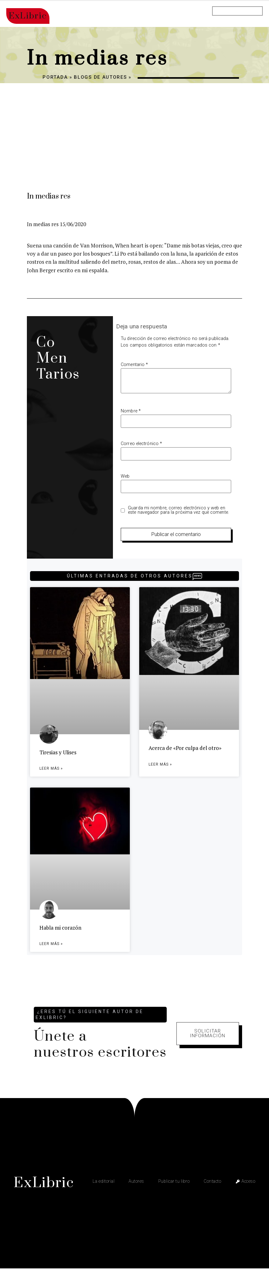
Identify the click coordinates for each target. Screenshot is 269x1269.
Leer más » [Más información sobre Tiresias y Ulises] (51, 769)
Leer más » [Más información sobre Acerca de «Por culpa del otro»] (160, 765)
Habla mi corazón (60, 928)
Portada (55, 77)
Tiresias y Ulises (57, 752)
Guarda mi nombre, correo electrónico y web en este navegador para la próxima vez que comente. (178, 510)
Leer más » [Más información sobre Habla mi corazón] (51, 944)
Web (125, 476)
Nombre (131, 411)
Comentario (134, 365)
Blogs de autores (100, 77)
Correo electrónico (141, 444)
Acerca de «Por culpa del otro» (185, 747)
